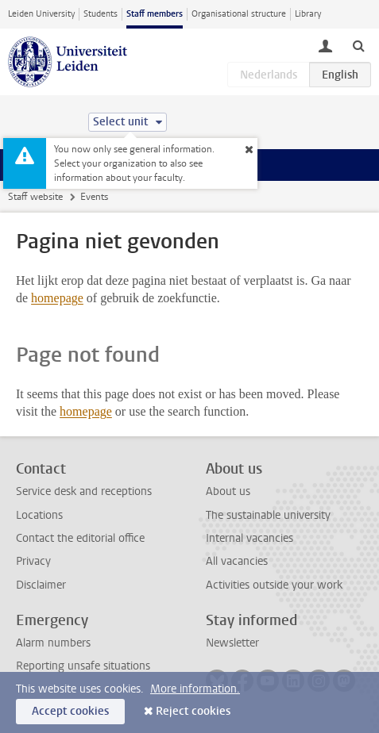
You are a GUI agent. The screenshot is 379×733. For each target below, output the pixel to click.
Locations (39, 515)
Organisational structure (238, 14)
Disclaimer (41, 585)
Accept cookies (70, 711)
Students (100, 14)
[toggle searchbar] (358, 45)
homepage (57, 298)
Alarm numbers (53, 642)
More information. (195, 689)
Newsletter (232, 642)
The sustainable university (268, 515)
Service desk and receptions (84, 491)
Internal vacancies (249, 538)
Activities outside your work (274, 585)
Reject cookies (193, 711)
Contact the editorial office (80, 538)
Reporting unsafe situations (83, 666)
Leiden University (41, 14)
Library (308, 14)
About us (228, 491)
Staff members (154, 14)
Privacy (33, 561)
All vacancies (237, 561)
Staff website (35, 196)
